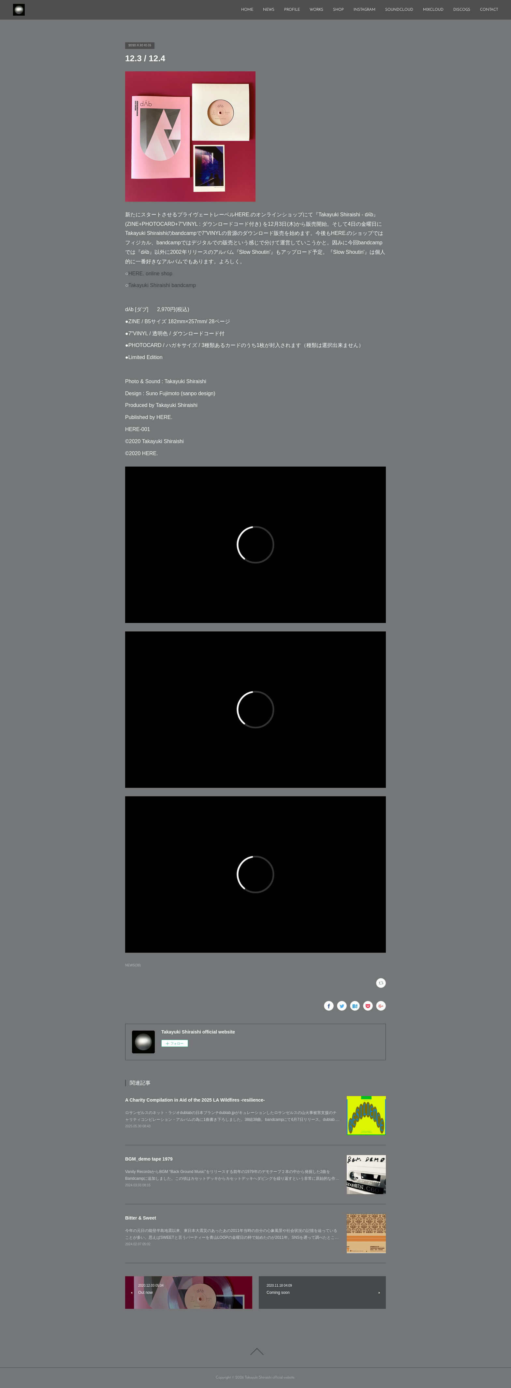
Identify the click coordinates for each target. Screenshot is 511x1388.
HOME (247, 10)
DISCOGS (461, 10)
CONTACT (489, 10)
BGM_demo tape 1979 (149, 1159)
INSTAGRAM (364, 10)
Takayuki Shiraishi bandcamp (162, 285)
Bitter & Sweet (140, 1218)
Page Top (255, 1351)
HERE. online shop (150, 273)
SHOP (338, 10)
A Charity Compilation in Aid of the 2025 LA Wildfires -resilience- (195, 1100)
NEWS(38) (133, 965)
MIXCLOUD (433, 10)
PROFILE (292, 10)
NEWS (268, 10)
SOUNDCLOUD (399, 10)
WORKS (316, 10)
